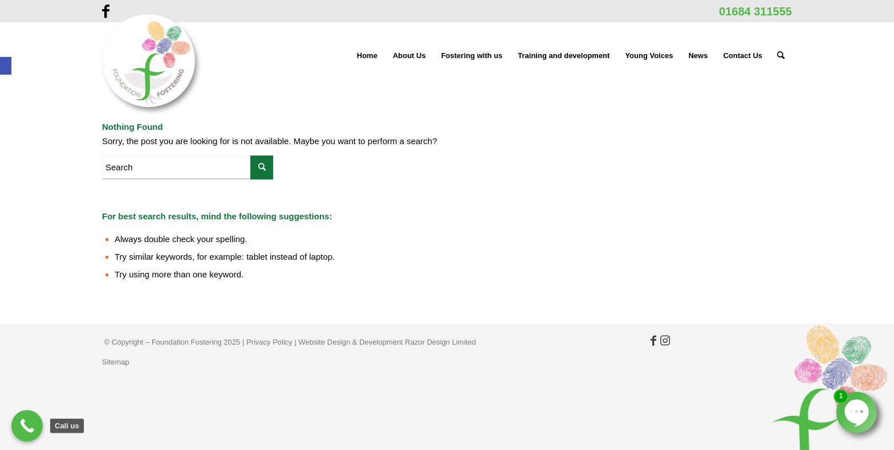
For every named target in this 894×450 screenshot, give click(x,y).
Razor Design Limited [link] (440, 342)
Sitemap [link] (115, 362)
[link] (5, 66)
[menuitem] (367, 56)
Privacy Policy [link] (269, 342)
